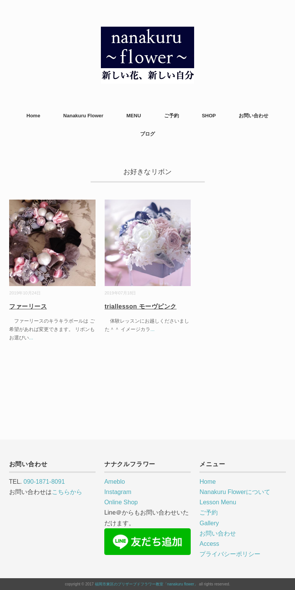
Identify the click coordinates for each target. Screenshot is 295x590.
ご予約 (171, 115)
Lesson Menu (217, 502)
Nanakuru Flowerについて (234, 492)
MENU (133, 115)
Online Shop (121, 502)
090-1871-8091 (44, 481)
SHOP (209, 115)
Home (33, 115)
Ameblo (114, 481)
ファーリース (28, 306)
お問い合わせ (253, 115)
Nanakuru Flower (83, 115)
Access (209, 543)
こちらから (67, 492)
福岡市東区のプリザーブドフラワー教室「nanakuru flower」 (146, 584)
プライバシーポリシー (229, 554)
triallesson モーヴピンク (141, 306)
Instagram (117, 492)
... (31, 338)
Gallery (209, 523)
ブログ (147, 134)
